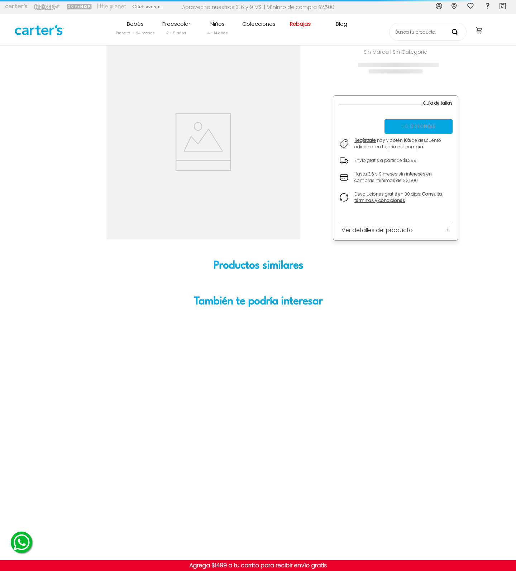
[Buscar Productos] (456, 31)
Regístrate (365, 140)
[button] (438, 103)
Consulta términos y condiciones (398, 197)
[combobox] (428, 32)
